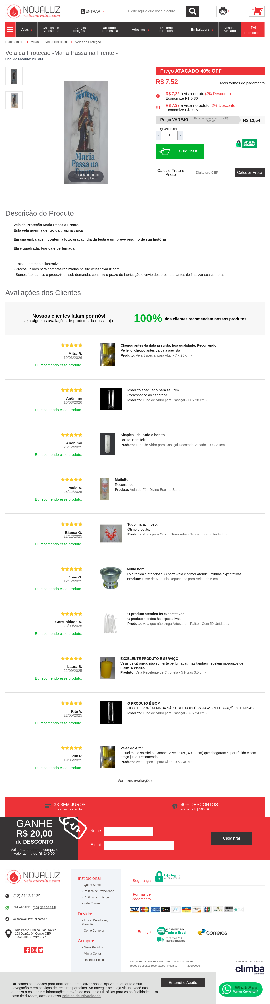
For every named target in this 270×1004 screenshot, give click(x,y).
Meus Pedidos (93, 947)
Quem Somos (93, 885)
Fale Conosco (93, 903)
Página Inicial (15, 41)
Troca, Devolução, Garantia (95, 922)
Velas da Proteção (88, 42)
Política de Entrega (96, 897)
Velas (35, 41)
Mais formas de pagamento (242, 83)
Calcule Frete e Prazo (170, 173)
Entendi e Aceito (183, 983)
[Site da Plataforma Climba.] (250, 967)
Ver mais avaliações (134, 780)
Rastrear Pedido (94, 959)
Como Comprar (94, 930)
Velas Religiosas (57, 41)
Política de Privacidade (81, 996)
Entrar (93, 11)
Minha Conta (92, 953)
